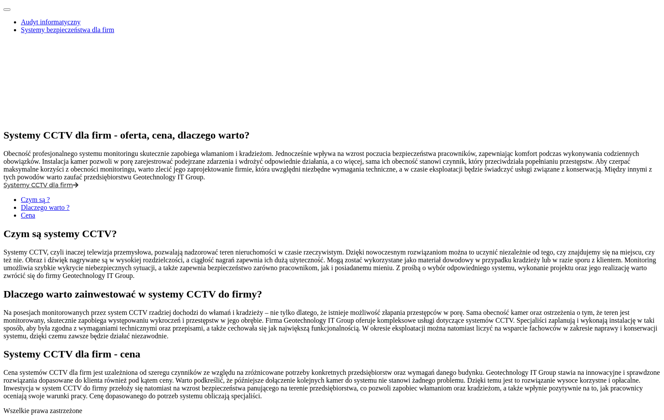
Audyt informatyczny (50, 22)
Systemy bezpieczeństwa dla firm (67, 29)
